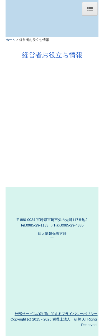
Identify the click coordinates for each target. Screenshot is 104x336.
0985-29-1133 (37, 225)
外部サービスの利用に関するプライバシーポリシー (56, 314)
